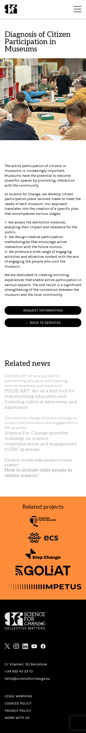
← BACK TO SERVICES (43, 322)
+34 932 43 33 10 (19, 671)
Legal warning (18, 696)
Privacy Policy (18, 710)
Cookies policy (18, 703)
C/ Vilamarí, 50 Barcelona (26, 664)
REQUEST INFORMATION (43, 310)
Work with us (17, 717)
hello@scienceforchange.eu (27, 678)
